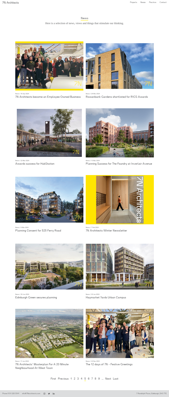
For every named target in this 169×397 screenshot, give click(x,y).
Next (108, 378)
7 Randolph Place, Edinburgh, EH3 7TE (151, 393)
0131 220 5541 (13, 393)
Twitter (49, 394)
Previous (63, 378)
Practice (152, 2)
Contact (163, 2)
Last (115, 378)
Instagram (44, 394)
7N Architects (10, 2)
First (53, 378)
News (143, 2)
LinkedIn (53, 394)
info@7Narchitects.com (31, 393)
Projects (133, 2)
